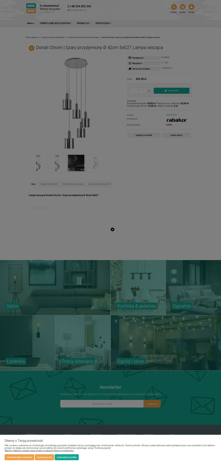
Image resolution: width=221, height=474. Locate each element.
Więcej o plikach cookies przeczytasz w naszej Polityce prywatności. (39, 450)
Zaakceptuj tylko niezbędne (19, 457)
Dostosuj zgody (44, 457)
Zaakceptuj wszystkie (67, 457)
